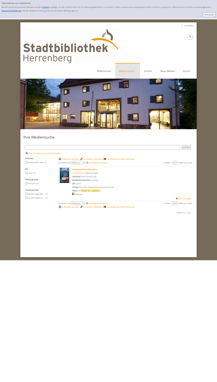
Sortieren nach (64, 162)
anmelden (188, 25)
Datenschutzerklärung (11, 10)
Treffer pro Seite (185, 162)
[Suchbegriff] (102, 147)
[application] (127, 71)
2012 (30, 173)
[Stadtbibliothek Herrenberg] (70, 45)
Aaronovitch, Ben (36, 162)
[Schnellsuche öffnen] (190, 37)
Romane (32, 183)
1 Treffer (166, 162)
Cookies (45, 7)
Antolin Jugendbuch (36, 194)
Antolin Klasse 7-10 (36, 198)
